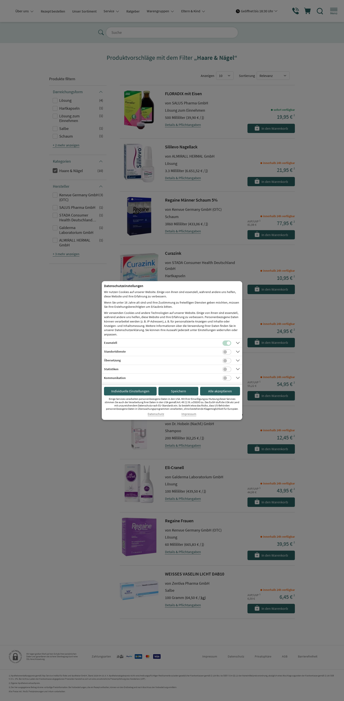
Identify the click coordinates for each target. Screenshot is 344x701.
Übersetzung (112, 360)
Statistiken (111, 369)
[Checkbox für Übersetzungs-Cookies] (226, 360)
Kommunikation (115, 378)
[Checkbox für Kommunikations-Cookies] (226, 378)
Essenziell (110, 343)
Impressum (188, 414)
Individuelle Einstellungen (130, 391)
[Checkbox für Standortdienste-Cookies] (226, 352)
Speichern (178, 391)
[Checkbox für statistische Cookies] (226, 369)
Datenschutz (156, 414)
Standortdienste (115, 351)
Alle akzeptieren (220, 391)
